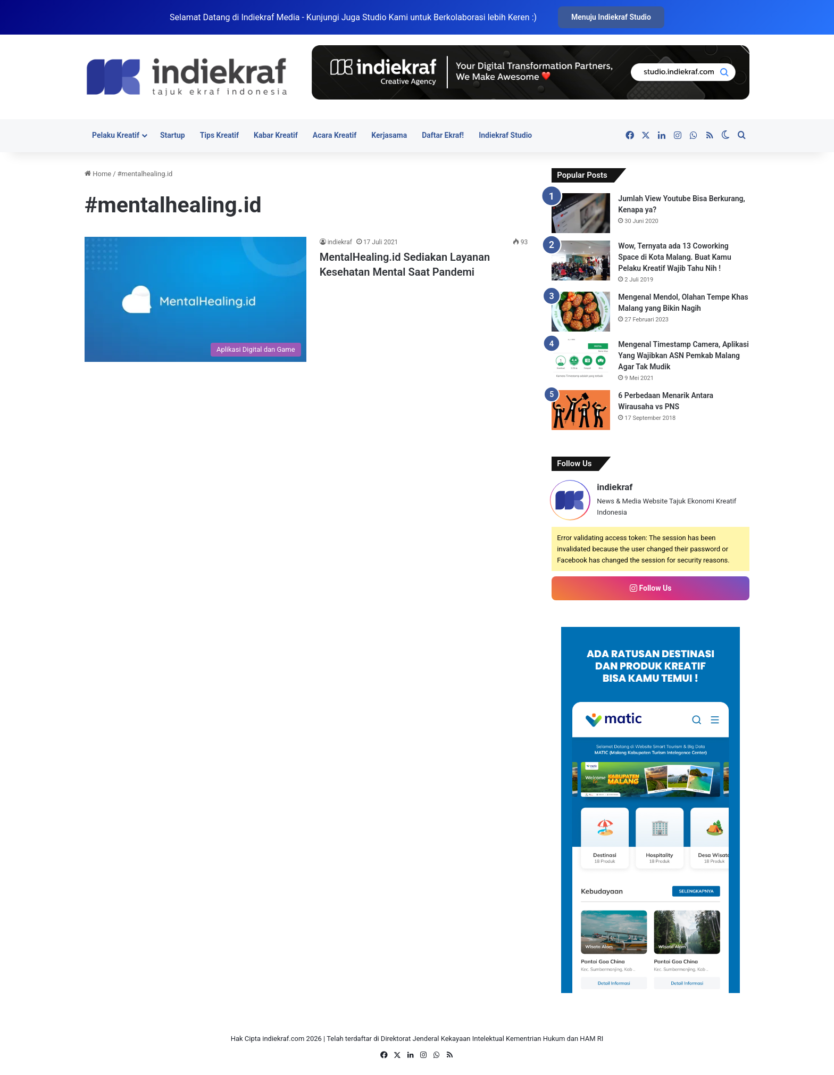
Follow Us (650, 588)
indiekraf (340, 242)
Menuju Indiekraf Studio (611, 17)
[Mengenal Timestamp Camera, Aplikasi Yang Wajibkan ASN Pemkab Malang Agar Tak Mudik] (581, 359)
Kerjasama (389, 135)
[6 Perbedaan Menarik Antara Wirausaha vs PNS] (581, 410)
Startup (172, 135)
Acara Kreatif (334, 135)
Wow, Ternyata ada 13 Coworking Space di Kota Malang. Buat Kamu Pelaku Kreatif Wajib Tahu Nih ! (674, 257)
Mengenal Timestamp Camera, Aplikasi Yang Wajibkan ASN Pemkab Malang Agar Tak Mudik (683, 355)
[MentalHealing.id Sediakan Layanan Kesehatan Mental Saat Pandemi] (195, 299)
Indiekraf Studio (505, 135)
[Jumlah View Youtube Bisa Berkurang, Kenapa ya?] (581, 213)
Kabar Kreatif (276, 135)
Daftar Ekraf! (443, 135)
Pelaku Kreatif (115, 135)
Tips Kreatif (219, 135)
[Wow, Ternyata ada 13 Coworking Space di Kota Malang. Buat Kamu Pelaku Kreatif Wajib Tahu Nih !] (581, 260)
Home (98, 174)
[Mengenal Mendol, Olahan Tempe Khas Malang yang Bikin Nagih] (581, 312)
